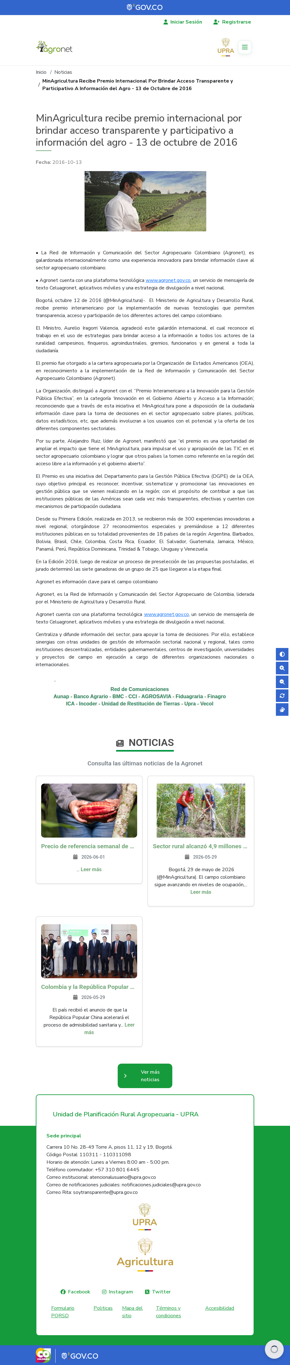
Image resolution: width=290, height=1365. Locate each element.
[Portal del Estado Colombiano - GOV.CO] (145, 7)
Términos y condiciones (168, 1312)
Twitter (161, 1291)
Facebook (79, 1291)
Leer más (91, 869)
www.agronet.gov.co (168, 280)
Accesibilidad (219, 1308)
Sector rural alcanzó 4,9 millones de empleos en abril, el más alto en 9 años (201, 846)
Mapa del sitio (132, 1312)
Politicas (103, 1308)
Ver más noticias (150, 1076)
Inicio (41, 72)
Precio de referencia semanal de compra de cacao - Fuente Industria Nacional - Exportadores (89, 846)
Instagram (121, 1291)
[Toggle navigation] (245, 47)
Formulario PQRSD (62, 1312)
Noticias (63, 72)
